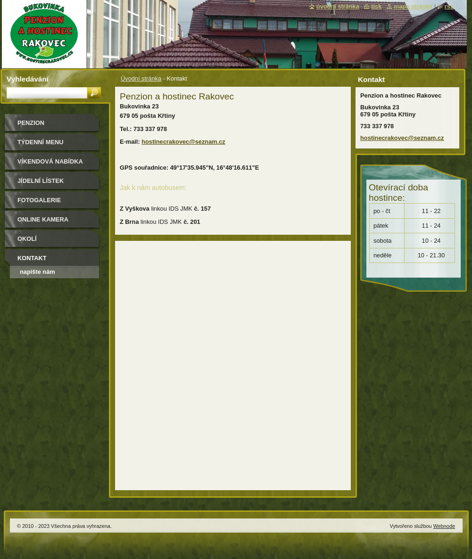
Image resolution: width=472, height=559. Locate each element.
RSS (449, 6)
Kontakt (32, 258)
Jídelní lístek (40, 180)
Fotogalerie (39, 200)
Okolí (27, 238)
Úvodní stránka (141, 78)
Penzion (30, 122)
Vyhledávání (28, 79)
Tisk (376, 6)
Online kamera (42, 219)
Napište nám (37, 271)
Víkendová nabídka (50, 161)
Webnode (444, 526)
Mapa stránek (413, 6)
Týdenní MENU (40, 142)
